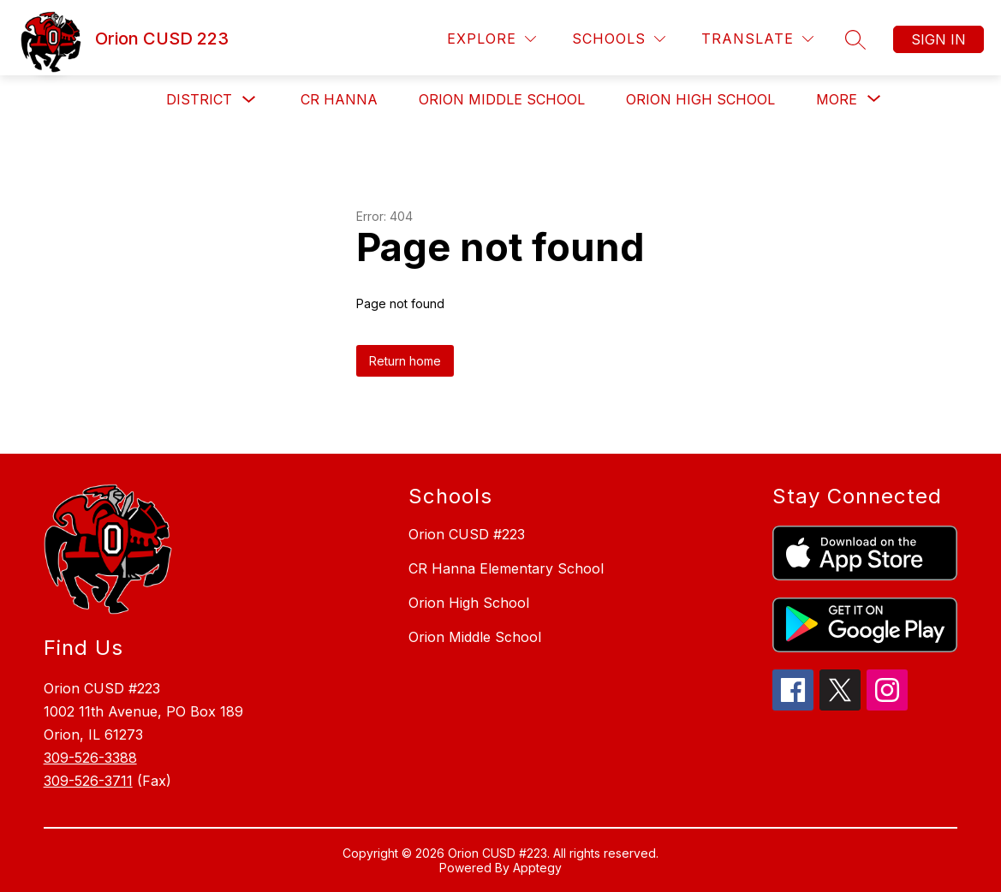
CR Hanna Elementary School (506, 568)
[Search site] (855, 39)
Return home (405, 361)
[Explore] (491, 39)
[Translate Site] (757, 39)
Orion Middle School (502, 99)
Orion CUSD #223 (466, 534)
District (199, 99)
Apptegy (537, 867)
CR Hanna (339, 99)
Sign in (938, 39)
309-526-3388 (90, 757)
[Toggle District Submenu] (249, 99)
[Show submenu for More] (836, 99)
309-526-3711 (88, 780)
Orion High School (700, 99)
